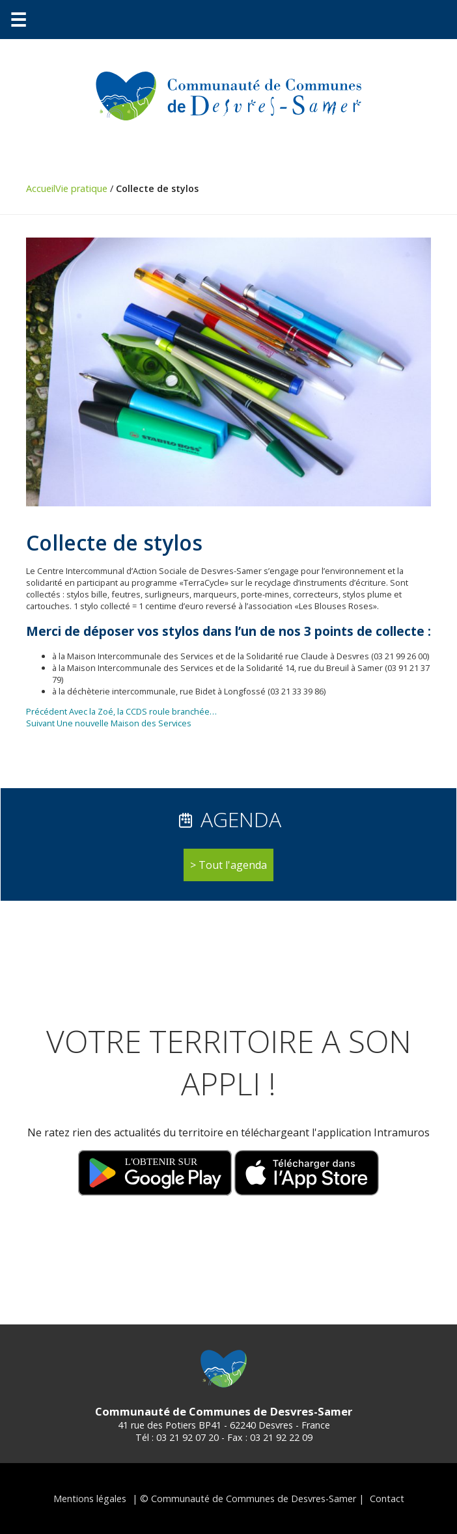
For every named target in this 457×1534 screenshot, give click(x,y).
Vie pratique (81, 188)
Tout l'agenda (233, 865)
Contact (387, 1498)
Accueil (40, 188)
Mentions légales (89, 1498)
